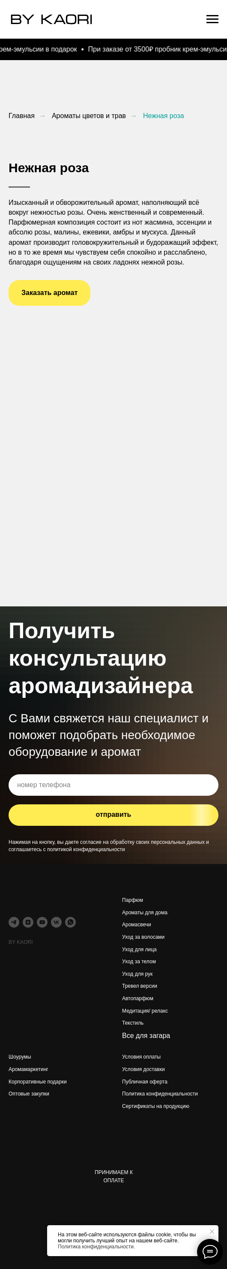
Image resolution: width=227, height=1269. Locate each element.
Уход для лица (139, 949)
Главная (22, 115)
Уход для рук (137, 974)
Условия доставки (143, 1069)
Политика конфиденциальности (160, 1094)
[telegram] (14, 922)
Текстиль (132, 1023)
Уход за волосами (143, 937)
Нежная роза (163, 115)
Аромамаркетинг (28, 1069)
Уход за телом (139, 962)
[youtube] (42, 922)
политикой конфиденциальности (86, 849)
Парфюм (132, 900)
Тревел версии (139, 986)
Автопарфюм (137, 998)
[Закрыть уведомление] (212, 1231)
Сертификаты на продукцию (155, 1106)
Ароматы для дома (144, 913)
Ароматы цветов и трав (89, 115)
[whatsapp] (70, 922)
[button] (49, 293)
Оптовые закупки (29, 1094)
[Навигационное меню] (212, 19)
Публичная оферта (144, 1082)
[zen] (28, 922)
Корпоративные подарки (38, 1082)
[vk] (56, 922)
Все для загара (146, 1035)
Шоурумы (20, 1057)
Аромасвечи (136, 925)
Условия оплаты (141, 1057)
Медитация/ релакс (145, 1011)
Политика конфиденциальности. (96, 1247)
